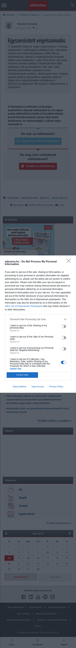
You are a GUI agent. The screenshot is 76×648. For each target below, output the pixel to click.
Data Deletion (20, 386)
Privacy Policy (56, 386)
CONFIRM (22, 375)
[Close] (70, 262)
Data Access (38, 386)
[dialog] (38, 324)
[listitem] (38, 319)
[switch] (63, 326)
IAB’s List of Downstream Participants (24, 306)
